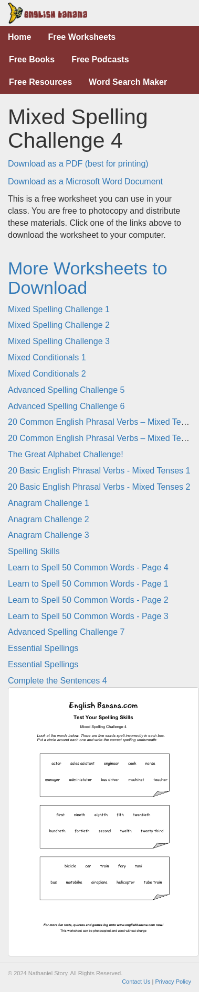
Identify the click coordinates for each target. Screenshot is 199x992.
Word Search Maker (128, 82)
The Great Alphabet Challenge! (65, 454)
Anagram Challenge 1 (48, 503)
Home (19, 36)
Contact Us (136, 981)
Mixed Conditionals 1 (47, 357)
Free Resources (40, 82)
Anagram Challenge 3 (48, 535)
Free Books (32, 59)
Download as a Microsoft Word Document (85, 181)
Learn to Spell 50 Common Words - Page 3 (88, 616)
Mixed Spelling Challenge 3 (59, 341)
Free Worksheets (82, 36)
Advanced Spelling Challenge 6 (66, 406)
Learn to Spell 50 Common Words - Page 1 (88, 583)
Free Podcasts (100, 59)
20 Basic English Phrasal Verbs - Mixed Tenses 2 (99, 486)
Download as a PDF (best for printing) (78, 163)
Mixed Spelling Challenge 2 (59, 325)
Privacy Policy (173, 981)
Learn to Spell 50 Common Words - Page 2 (88, 600)
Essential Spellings (43, 648)
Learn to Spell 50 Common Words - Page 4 (88, 567)
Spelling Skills (34, 551)
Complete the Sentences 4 (57, 680)
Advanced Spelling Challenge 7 (66, 631)
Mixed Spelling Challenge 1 (59, 309)
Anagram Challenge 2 (48, 519)
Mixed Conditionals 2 (47, 373)
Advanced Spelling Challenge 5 (66, 389)
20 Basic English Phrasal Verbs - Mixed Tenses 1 (99, 470)
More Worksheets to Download (87, 277)
